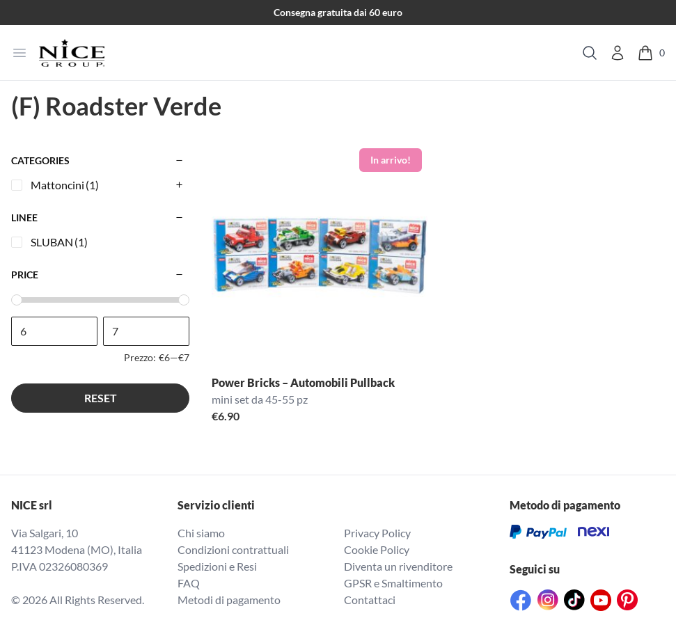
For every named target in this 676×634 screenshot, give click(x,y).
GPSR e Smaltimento (393, 582)
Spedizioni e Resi (217, 566)
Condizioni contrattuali (233, 549)
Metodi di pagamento (229, 599)
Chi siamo (201, 532)
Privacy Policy (377, 532)
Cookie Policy (376, 549)
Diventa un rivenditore (398, 566)
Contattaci (369, 599)
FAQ (189, 582)
